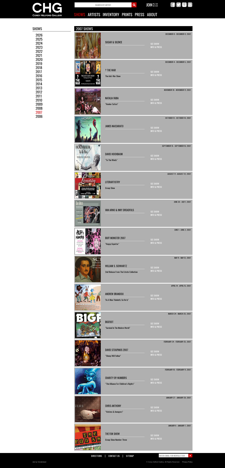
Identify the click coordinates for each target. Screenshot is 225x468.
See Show (154, 43)
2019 (37, 63)
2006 (37, 116)
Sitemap (130, 455)
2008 (37, 108)
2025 (37, 39)
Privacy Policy (187, 462)
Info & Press (156, 47)
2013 (37, 88)
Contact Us (114, 455)
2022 (37, 51)
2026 (37, 35)
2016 (37, 76)
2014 (37, 84)
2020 (37, 59)
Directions (96, 455)
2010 (37, 100)
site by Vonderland (39, 462)
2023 (37, 47)
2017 (37, 72)
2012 (37, 92)
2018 (37, 67)
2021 (37, 55)
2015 (37, 80)
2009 (37, 104)
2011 (37, 96)
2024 (37, 43)
